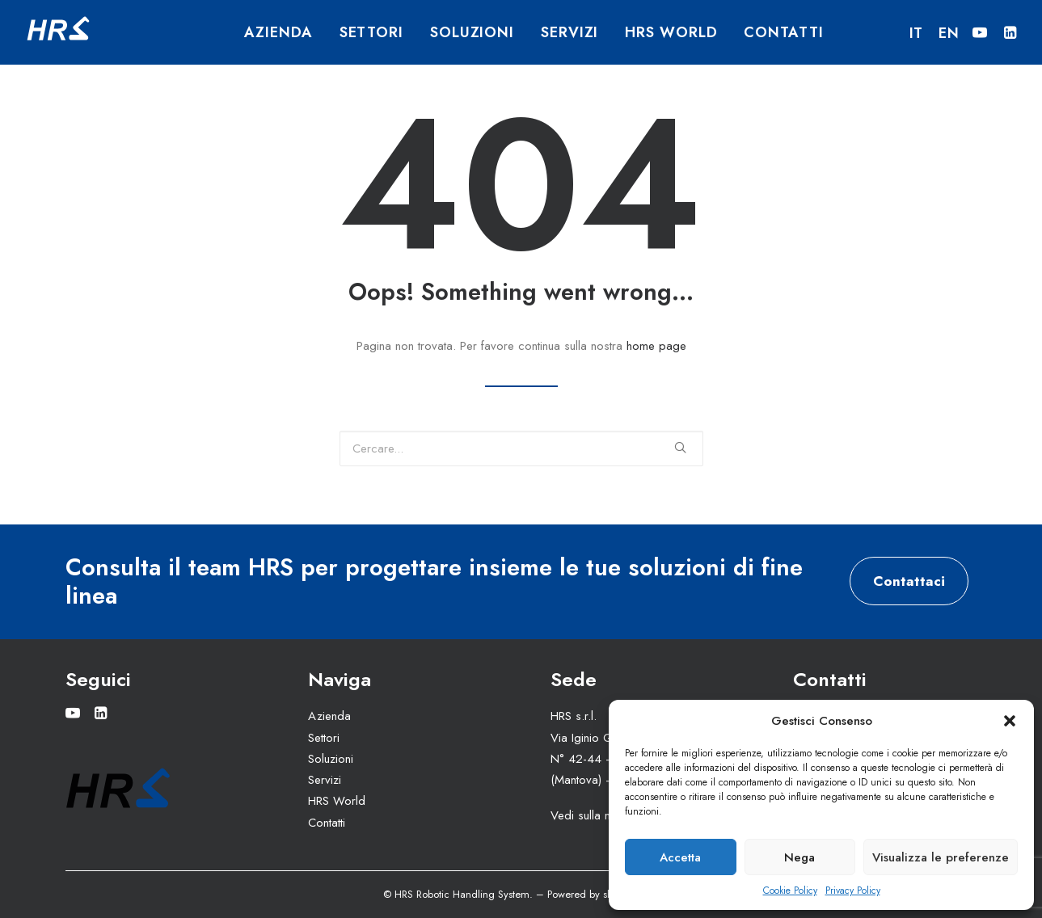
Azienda (278, 32)
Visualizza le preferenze (940, 857)
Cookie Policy (790, 890)
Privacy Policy (852, 890)
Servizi (569, 32)
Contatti (783, 32)
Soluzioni (472, 32)
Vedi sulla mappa (596, 815)
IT (916, 33)
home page (656, 346)
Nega (799, 857)
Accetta (680, 857)
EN (949, 33)
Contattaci (909, 581)
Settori (371, 32)
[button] (1010, 721)
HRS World (671, 32)
